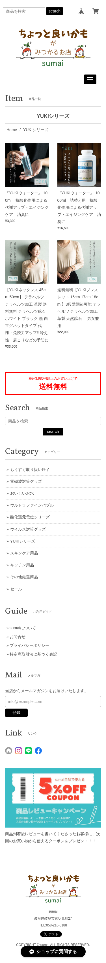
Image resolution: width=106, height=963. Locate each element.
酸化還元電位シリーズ (30, 517)
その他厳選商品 (24, 577)
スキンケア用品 (24, 553)
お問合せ (17, 636)
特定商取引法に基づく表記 (33, 654)
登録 (16, 712)
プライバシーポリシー (29, 645)
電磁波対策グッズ (26, 481)
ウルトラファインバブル (32, 505)
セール (16, 589)
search (54, 11)
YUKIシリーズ (22, 541)
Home (12, 129)
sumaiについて (23, 628)
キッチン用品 (22, 565)
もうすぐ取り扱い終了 (30, 469)
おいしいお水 (22, 493)
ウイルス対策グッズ (28, 529)
